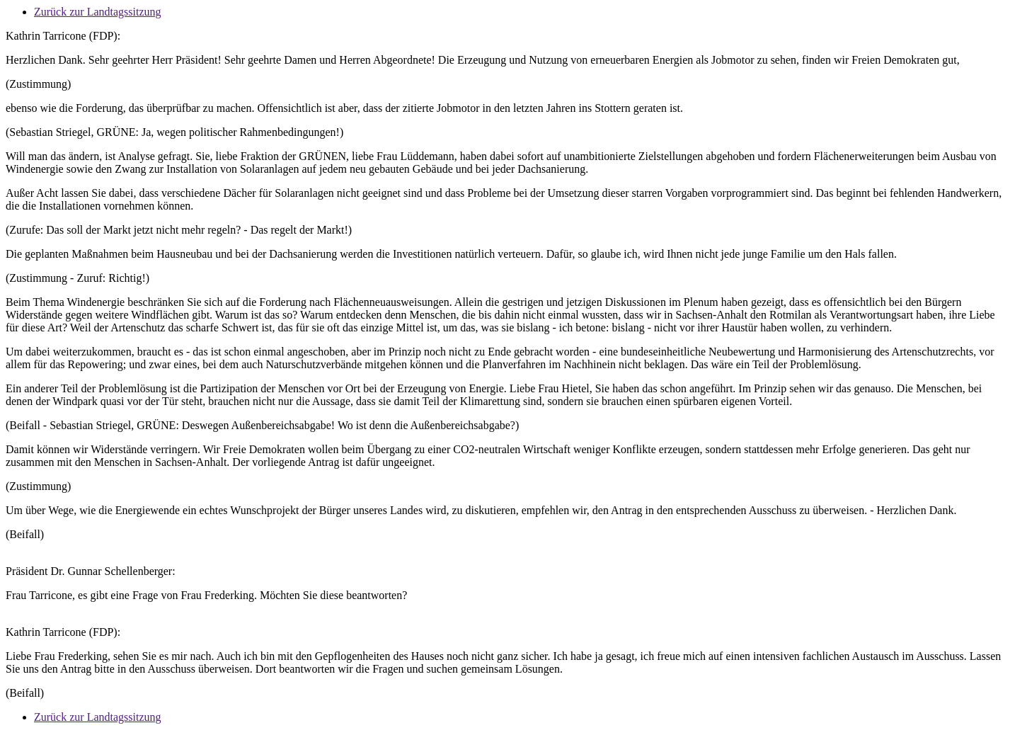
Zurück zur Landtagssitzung (97, 12)
